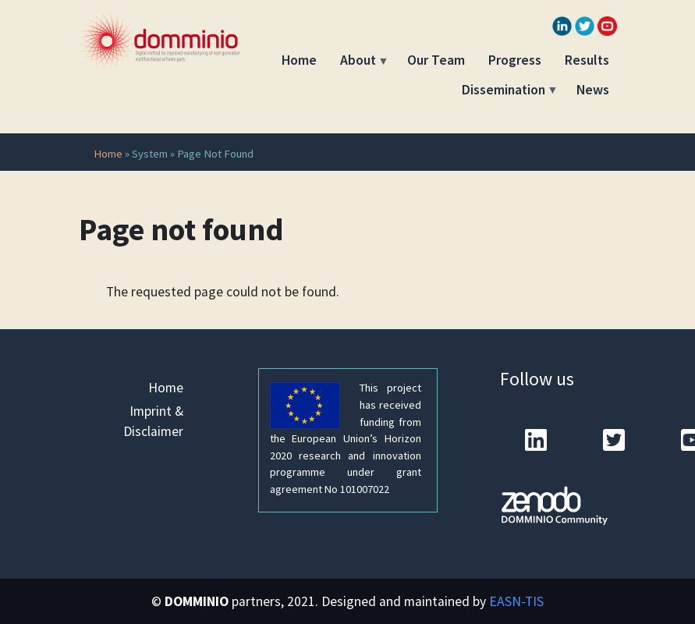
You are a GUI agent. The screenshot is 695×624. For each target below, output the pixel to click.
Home (299, 60)
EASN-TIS (516, 601)
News (592, 89)
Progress (514, 60)
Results (587, 60)
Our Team (436, 60)
